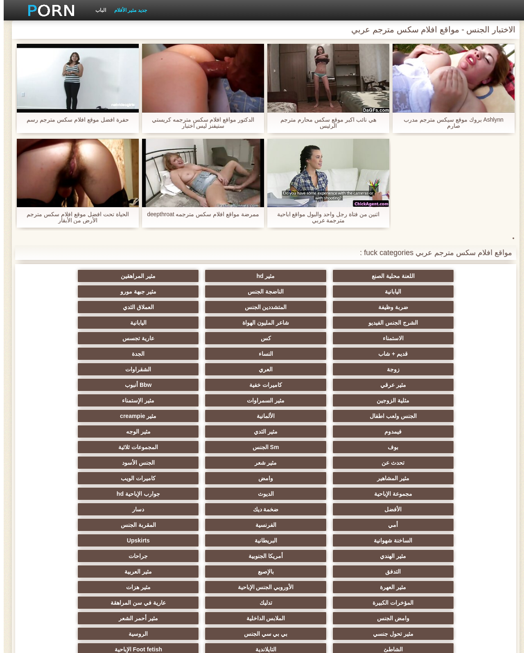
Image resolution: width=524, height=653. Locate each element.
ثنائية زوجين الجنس (462, 556)
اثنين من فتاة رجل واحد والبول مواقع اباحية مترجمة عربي (324, 217)
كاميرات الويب (61, 369)
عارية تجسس (302, 307)
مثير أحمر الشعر (302, 447)
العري (382, 322)
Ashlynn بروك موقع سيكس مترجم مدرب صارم (450, 123)
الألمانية (142, 338)
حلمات (382, 509)
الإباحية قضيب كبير (142, 556)
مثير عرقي (222, 322)
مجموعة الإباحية (462, 385)
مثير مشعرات (61, 478)
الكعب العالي (61, 571)
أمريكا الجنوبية (382, 416)
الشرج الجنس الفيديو (222, 291)
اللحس (61, 556)
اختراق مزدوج (222, 525)
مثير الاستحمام (462, 540)
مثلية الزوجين (462, 338)
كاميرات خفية (141, 322)
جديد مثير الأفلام (127, 10)
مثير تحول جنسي (222, 447)
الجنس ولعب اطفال (222, 338)
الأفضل (221, 385)
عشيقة (462, 525)
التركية (222, 509)
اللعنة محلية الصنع (462, 276)
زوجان (382, 525)
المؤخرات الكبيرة (221, 431)
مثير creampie (61, 338)
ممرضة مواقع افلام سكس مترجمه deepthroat (199, 214)
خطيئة (141, 509)
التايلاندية (382, 462)
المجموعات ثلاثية (61, 353)
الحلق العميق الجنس (221, 493)
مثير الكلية (141, 478)
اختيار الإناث (222, 478)
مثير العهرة (462, 431)
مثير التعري (462, 478)
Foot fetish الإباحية (302, 462)
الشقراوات (302, 322)
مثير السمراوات (382, 338)
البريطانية (142, 400)
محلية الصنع (222, 571)
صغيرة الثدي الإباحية (142, 462)
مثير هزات (302, 431)
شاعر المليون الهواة (141, 291)
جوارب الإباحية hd (302, 385)
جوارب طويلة (462, 571)
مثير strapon (302, 493)
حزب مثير (222, 462)
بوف (222, 353)
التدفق (222, 416)
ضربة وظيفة (462, 291)
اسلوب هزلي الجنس (382, 478)
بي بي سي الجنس (142, 447)
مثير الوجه (302, 353)
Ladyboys (221, 540)
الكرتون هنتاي (222, 556)
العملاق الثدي (302, 291)
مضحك (462, 509)
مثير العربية (61, 416)
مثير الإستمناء (302, 338)
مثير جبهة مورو (61, 276)
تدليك (142, 431)
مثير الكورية (141, 540)
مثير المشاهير (222, 369)
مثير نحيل (61, 525)
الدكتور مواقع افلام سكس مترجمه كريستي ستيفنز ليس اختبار (199, 123)
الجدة (61, 307)
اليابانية (222, 276)
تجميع (141, 493)
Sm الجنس (142, 353)
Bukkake (302, 571)
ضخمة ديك (142, 385)
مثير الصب (302, 509)
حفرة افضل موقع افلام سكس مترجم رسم (74, 120)
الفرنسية (382, 400)
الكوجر (302, 540)
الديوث (382, 385)
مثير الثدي (382, 353)
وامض (141, 369)
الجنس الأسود (302, 369)
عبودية (382, 571)
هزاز (302, 556)
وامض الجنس (462, 447)
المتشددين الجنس (382, 291)
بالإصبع (142, 416)
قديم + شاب (222, 307)
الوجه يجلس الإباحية (142, 525)
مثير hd (382, 276)
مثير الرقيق (462, 493)
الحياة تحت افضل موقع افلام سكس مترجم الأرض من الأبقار (74, 217)
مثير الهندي (462, 416)
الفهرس (123, 642)
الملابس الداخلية (382, 447)
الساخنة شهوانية (222, 400)
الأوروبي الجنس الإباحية (382, 431)
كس (382, 307)
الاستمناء (462, 307)
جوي (61, 540)
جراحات (302, 416)
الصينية (61, 493)
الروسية (61, 447)
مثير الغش (301, 478)
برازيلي (382, 556)
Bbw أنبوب (61, 322)
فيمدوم (462, 353)
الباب (97, 10)
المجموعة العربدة (61, 462)
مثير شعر (382, 369)
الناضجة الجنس (142, 276)
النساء (142, 307)
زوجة (462, 322)
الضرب (61, 509)
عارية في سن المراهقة (61, 431)
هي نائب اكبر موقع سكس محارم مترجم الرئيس (324, 123)
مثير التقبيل (302, 525)
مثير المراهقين (302, 276)
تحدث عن (462, 369)
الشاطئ (462, 462)
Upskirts (61, 400)
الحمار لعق (142, 571)
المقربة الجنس (302, 400)
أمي (463, 400)
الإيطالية (382, 540)
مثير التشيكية (382, 493)
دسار (62, 385)
